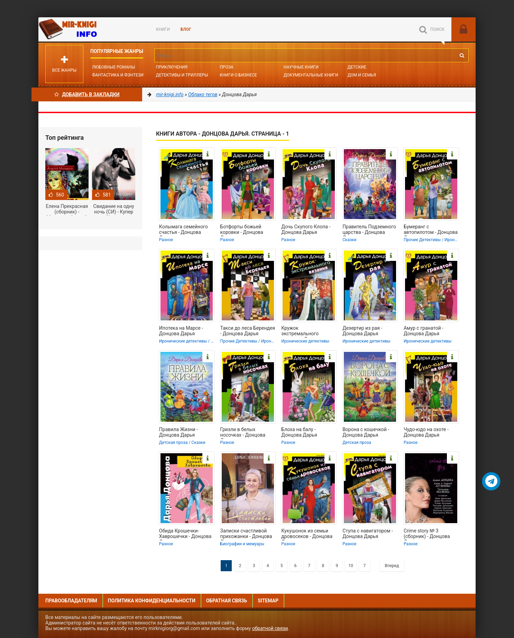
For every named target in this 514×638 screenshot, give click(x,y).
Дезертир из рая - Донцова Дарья (362, 330)
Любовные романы (113, 67)
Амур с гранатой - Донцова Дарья (423, 330)
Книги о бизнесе (238, 75)
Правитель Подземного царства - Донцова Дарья (369, 230)
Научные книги (301, 67)
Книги (163, 29)
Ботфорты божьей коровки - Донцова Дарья (241, 230)
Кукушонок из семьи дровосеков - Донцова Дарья (306, 534)
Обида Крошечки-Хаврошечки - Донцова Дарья (185, 534)
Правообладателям (71, 600)
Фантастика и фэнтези (118, 75)
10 (350, 565)
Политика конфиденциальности (151, 600)
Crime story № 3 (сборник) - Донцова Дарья (427, 534)
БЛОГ (186, 29)
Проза (226, 67)
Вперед (392, 565)
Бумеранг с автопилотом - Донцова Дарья (431, 230)
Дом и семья (362, 75)
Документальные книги (311, 75)
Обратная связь (226, 600)
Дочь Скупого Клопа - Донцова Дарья (305, 229)
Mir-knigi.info (90, 29)
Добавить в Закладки (87, 94)
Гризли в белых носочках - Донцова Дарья (242, 433)
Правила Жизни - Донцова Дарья (178, 432)
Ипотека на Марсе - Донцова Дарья (181, 330)
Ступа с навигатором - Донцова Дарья (367, 533)
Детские (357, 67)
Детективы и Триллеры (182, 75)
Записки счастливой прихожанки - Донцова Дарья (246, 534)
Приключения (171, 67)
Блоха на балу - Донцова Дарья (299, 432)
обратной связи (270, 628)
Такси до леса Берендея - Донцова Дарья (247, 330)
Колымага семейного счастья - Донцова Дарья (183, 230)
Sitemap (268, 600)
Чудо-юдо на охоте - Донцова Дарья (426, 432)
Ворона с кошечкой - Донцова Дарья (365, 432)
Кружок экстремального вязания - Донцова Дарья (302, 331)
